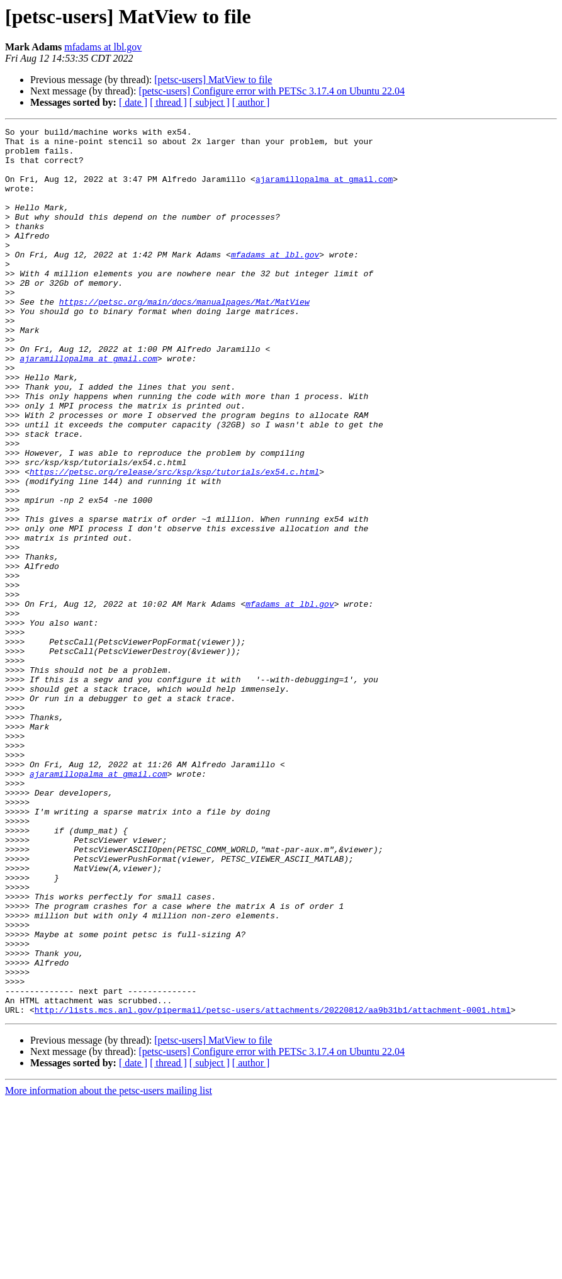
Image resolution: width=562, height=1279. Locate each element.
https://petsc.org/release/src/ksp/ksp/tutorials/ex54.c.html (174, 541)
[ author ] (251, 102)
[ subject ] (209, 102)
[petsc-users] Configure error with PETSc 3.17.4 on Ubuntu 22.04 (271, 91)
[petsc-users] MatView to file (213, 79)
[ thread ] (168, 102)
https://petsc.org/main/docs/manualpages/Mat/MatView (184, 337)
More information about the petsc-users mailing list (108, 1268)
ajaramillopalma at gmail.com (324, 190)
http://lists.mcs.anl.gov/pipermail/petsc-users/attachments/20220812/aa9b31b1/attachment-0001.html (273, 1187)
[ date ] (133, 102)
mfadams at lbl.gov (103, 47)
